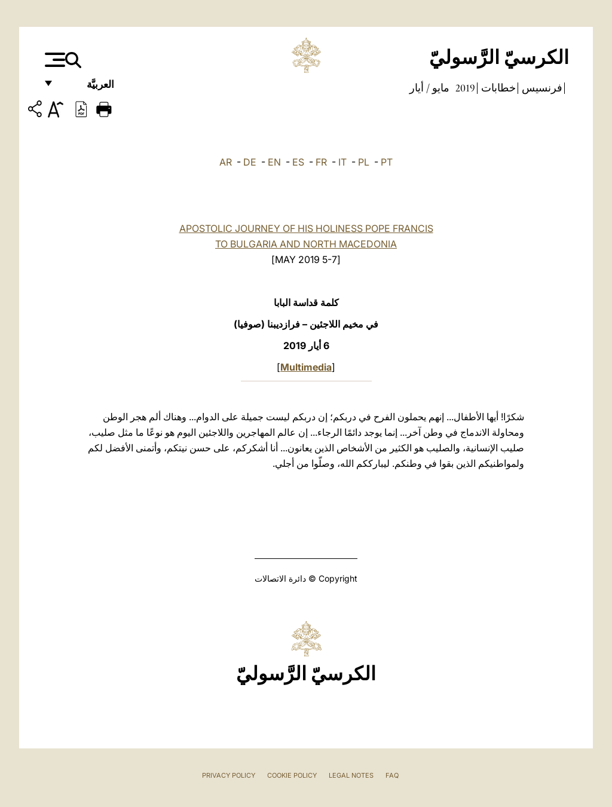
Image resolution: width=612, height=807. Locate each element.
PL (363, 162)
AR (225, 162)
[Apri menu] (53, 60)
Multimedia (306, 367)
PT (387, 162)
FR (321, 162)
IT (342, 162)
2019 (464, 87)
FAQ (392, 775)
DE (249, 162)
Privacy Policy (228, 775)
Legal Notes (351, 775)
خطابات (497, 87)
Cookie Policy (292, 775)
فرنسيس (540, 87)
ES (298, 162)
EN (274, 162)
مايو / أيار (429, 87)
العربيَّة (87, 88)
